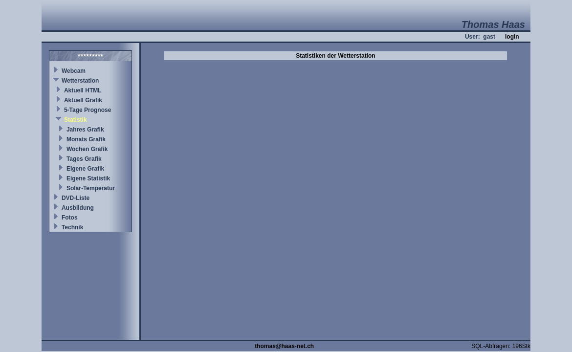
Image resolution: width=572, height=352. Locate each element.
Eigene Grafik (85, 168)
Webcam (74, 70)
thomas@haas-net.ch (284, 346)
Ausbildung (78, 207)
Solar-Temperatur (90, 188)
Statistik (75, 119)
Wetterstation (80, 80)
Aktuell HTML (83, 90)
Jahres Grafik (85, 129)
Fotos (70, 217)
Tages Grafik (84, 158)
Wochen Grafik (87, 149)
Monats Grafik (86, 139)
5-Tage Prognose (87, 110)
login (512, 36)
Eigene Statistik (88, 178)
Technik (72, 227)
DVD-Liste (75, 198)
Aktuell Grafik (83, 100)
